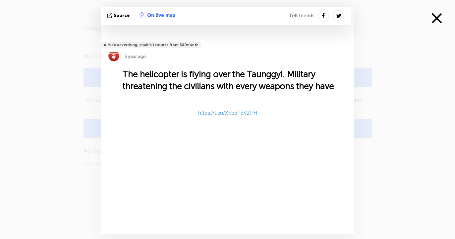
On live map (157, 15)
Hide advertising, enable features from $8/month (153, 45)
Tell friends (301, 16)
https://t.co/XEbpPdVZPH (227, 112)
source (119, 15)
